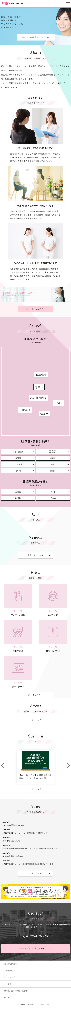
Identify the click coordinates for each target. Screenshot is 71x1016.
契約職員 (18, 498)
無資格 (53, 471)
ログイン (7, 998)
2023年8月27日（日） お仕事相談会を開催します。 (26, 833)
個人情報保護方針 (11, 964)
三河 (57, 403)
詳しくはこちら (35, 695)
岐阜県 (40, 374)
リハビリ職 (18, 464)
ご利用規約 (8, 971)
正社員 (18, 492)
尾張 (37, 387)
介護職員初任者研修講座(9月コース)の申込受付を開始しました (30, 848)
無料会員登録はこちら (35, 309)
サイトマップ (9, 977)
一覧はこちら (35, 720)
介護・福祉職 (18, 452)
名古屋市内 (37, 397)
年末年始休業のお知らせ (13, 856)
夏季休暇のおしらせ (11, 841)
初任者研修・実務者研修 (53, 451)
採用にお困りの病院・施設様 (15, 991)
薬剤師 (53, 458)
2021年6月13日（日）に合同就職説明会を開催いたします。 (29, 864)
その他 (18, 471)
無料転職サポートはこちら (35, 37)
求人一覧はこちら (35, 555)
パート (53, 492)
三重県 (23, 410)
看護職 (18, 458)
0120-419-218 (37, 937)
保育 (53, 464)
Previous (2, 765)
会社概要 (7, 984)
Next (68, 765)
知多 (43, 413)
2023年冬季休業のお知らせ (15, 825)
